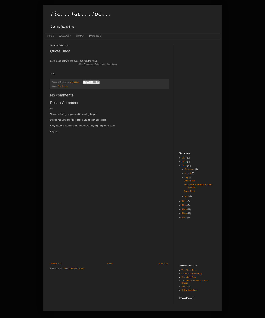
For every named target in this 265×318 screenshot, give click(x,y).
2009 (184, 209)
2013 (184, 162)
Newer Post (56, 263)
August (188, 173)
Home (50, 36)
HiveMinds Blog (188, 277)
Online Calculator (189, 290)
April (187, 196)
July (187, 177)
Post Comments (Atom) (73, 268)
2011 (184, 201)
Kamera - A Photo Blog (191, 273)
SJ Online (185, 286)
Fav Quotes (62, 86)
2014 (184, 158)
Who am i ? (65, 36)
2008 (184, 213)
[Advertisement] (109, 234)
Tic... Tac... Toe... (189, 270)
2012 (184, 165)
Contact (80, 36)
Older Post (163, 263)
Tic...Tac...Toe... (81, 14)
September (190, 169)
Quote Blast (189, 181)
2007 (184, 217)
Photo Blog (95, 36)
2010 (184, 205)
